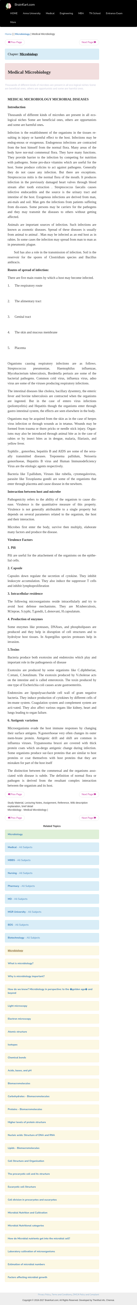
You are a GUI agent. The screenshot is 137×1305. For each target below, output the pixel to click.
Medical (50, 13)
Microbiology (22, 34)
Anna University (32, 13)
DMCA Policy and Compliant (86, 1294)
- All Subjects (20, 847)
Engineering (66, 13)
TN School (95, 13)
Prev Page (15, 42)
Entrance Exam (114, 13)
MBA (81, 13)
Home (8, 34)
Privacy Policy (44, 1294)
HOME (14, 13)
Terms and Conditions (62, 1294)
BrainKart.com (25, 4)
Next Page (89, 42)
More (13, 22)
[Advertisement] (118, 85)
